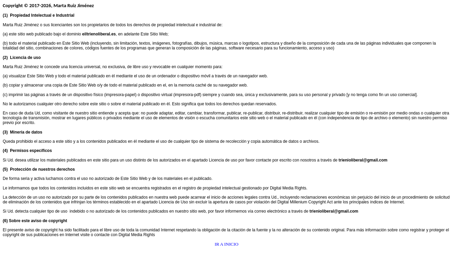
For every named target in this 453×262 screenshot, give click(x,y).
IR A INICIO (226, 244)
